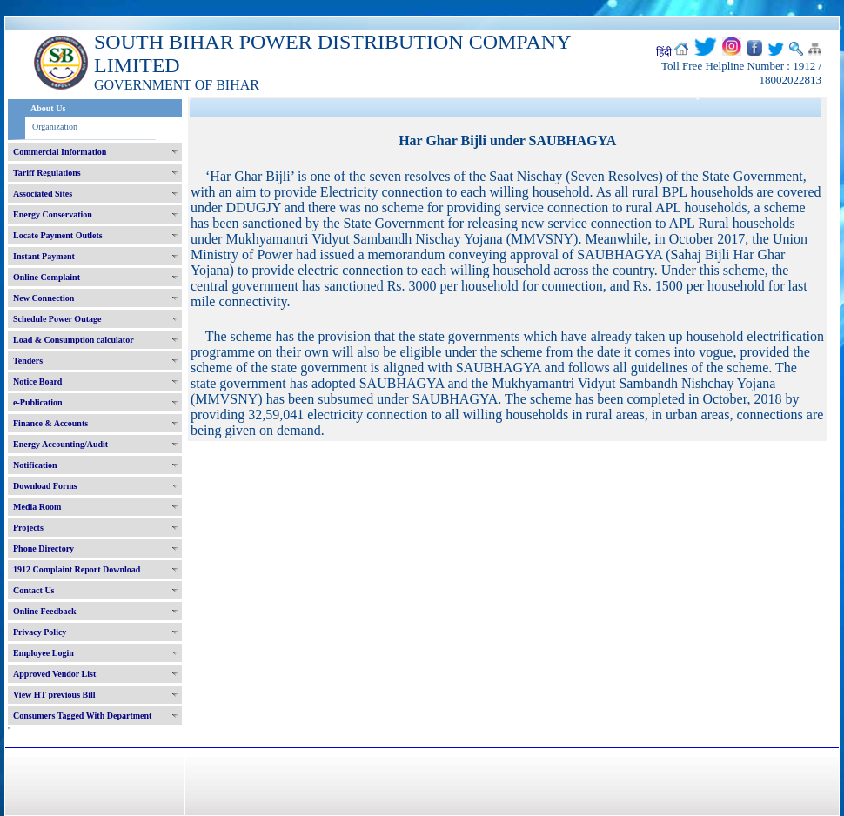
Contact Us (34, 590)
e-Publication (38, 402)
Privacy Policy (39, 632)
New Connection (43, 298)
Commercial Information (59, 152)
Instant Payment (44, 256)
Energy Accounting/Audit (60, 444)
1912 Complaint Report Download (76, 569)
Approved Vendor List (54, 674)
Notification (35, 465)
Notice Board (37, 381)
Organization (54, 126)
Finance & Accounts (50, 423)
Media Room (37, 507)
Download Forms (45, 486)
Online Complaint (46, 277)
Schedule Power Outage (57, 319)
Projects (28, 527)
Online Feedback (45, 611)
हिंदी (664, 52)
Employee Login (43, 653)
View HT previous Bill (54, 694)
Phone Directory (43, 548)
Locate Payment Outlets (58, 235)
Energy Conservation (52, 214)
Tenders (28, 360)
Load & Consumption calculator (73, 339)
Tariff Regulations (47, 172)
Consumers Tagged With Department (82, 715)
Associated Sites (42, 193)
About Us (47, 108)
